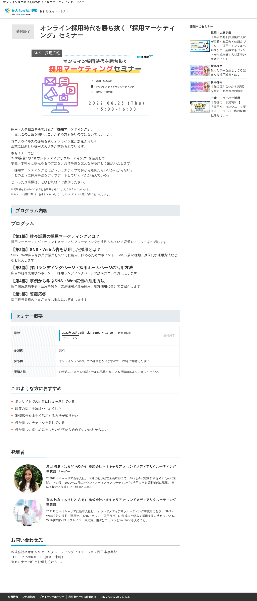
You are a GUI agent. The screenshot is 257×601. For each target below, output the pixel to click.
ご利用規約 (28, 596)
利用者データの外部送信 (82, 596)
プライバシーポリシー (51, 596)
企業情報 (13, 596)
